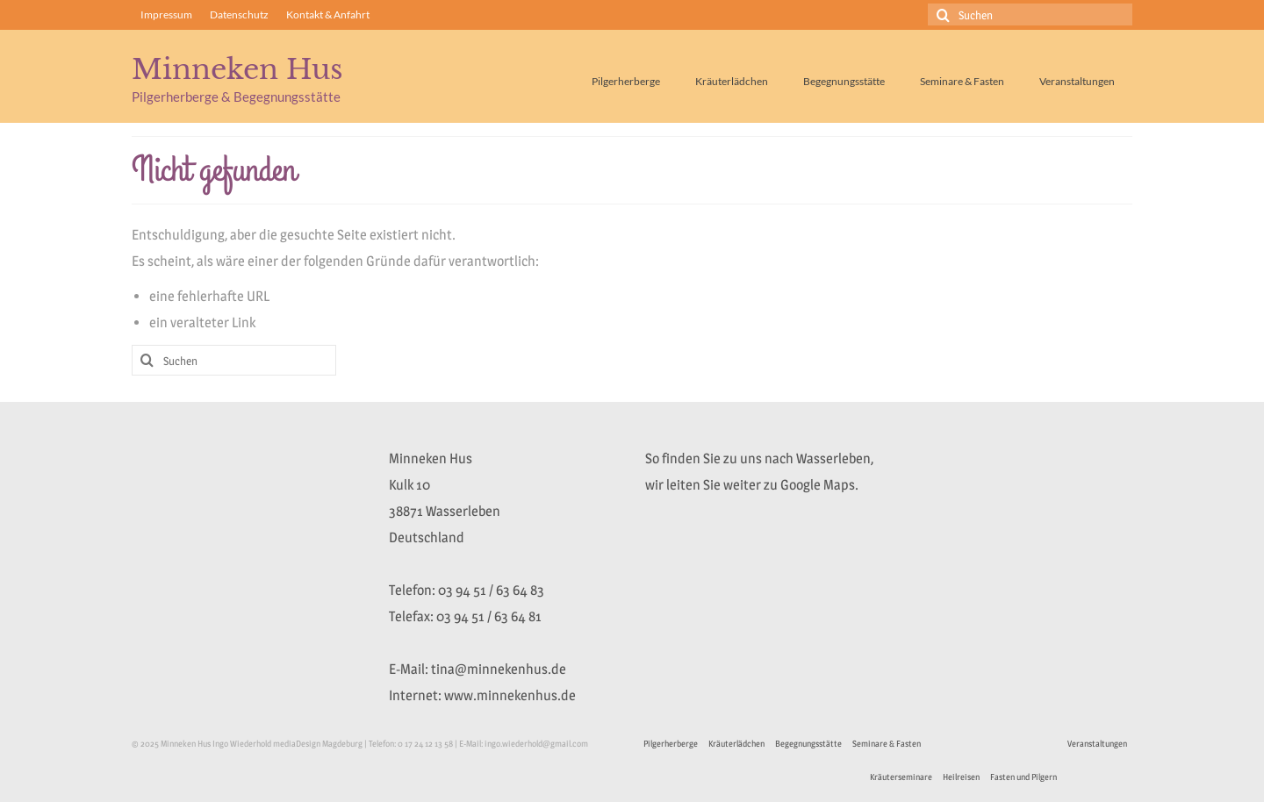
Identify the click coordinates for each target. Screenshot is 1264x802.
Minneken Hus (237, 69)
